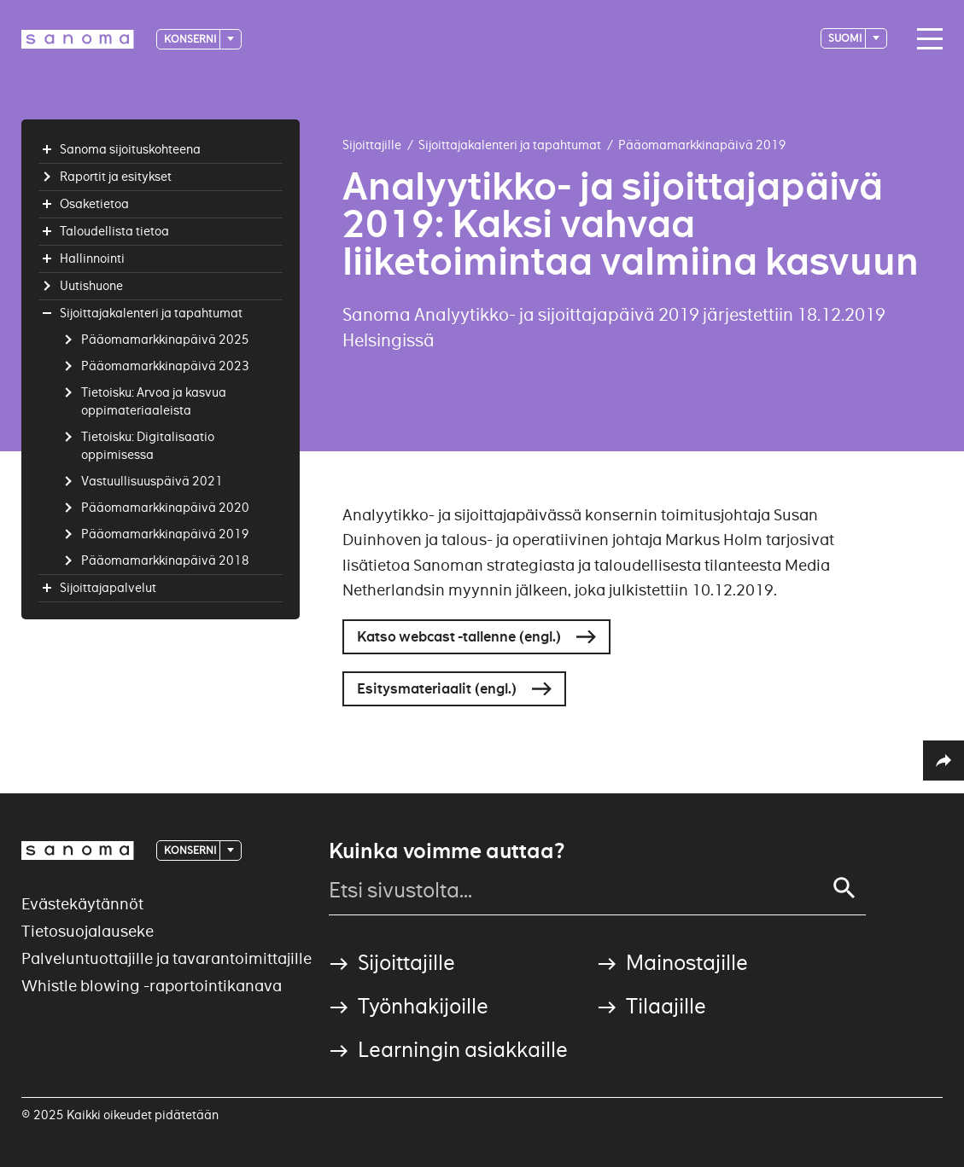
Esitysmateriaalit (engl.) (437, 689)
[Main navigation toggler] (925, 39)
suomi (845, 38)
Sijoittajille (371, 145)
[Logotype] (77, 39)
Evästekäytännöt (82, 904)
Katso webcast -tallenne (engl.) (459, 637)
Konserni (191, 38)
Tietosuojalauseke (87, 931)
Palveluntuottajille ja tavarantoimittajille (166, 958)
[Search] (844, 888)
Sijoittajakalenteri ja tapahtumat (509, 145)
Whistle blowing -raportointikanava (151, 986)
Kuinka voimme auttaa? (446, 851)
